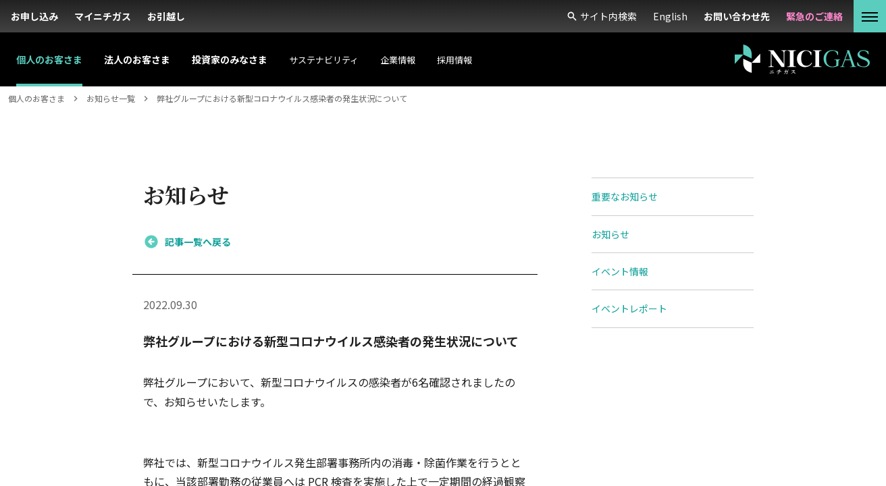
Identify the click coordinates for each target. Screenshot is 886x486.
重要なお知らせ (625, 196)
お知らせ (610, 234)
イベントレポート (629, 308)
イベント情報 (620, 271)
